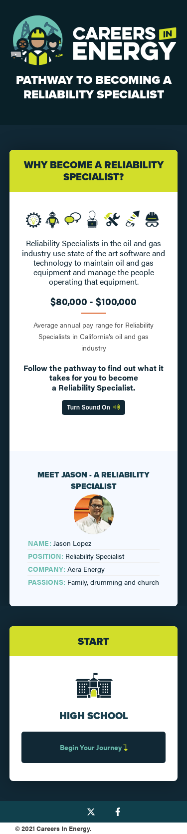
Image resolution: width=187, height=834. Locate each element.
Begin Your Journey (94, 747)
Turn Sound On (93, 407)
